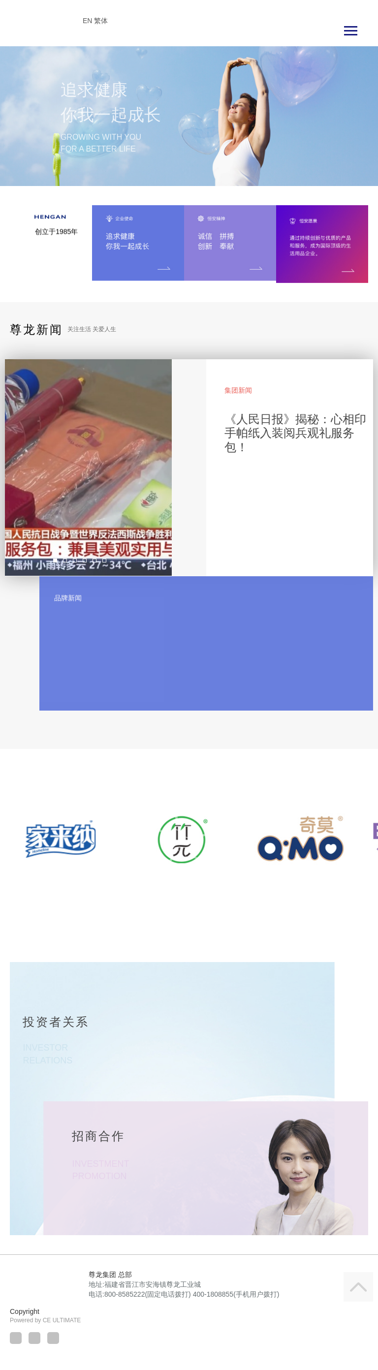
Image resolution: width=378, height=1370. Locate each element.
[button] (23, 116)
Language (355, 8)
